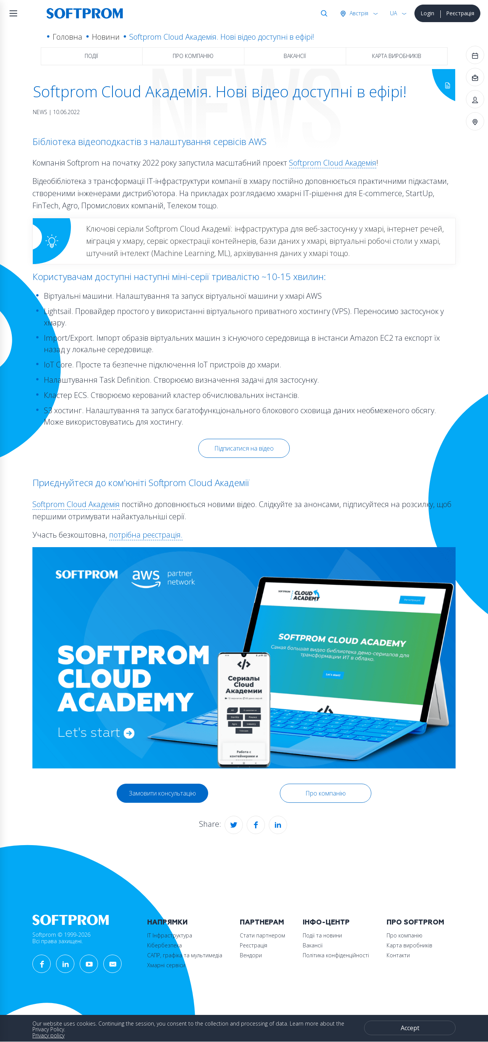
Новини (106, 37)
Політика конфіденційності (336, 955)
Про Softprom (415, 922)
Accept (410, 1028)
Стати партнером (262, 935)
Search (322, 13)
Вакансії (295, 56)
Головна (67, 37)
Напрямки (167, 922)
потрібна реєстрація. (146, 535)
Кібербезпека (164, 945)
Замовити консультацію (162, 793)
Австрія (358, 13)
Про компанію (193, 56)
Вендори (251, 955)
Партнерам (262, 922)
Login (427, 13)
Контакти (398, 955)
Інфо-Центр (326, 922)
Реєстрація (460, 13)
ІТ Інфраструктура (169, 935)
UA (393, 13)
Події (91, 56)
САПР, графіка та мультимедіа (184, 955)
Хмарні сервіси (166, 965)
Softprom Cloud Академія (332, 163)
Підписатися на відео (244, 448)
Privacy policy (48, 1035)
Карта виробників (396, 56)
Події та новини (322, 935)
